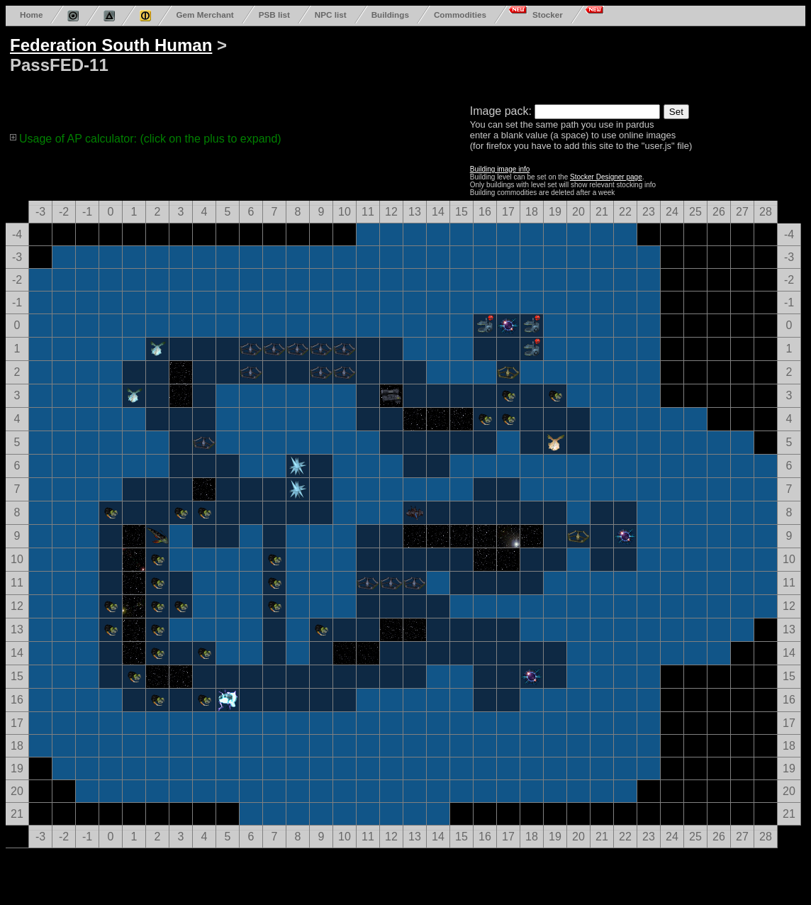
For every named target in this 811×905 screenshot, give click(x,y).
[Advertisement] (547, 62)
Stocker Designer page (606, 177)
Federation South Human (111, 45)
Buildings (390, 14)
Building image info (500, 169)
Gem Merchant (204, 14)
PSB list (274, 14)
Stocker (547, 14)
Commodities (460, 14)
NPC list (331, 14)
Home (31, 14)
